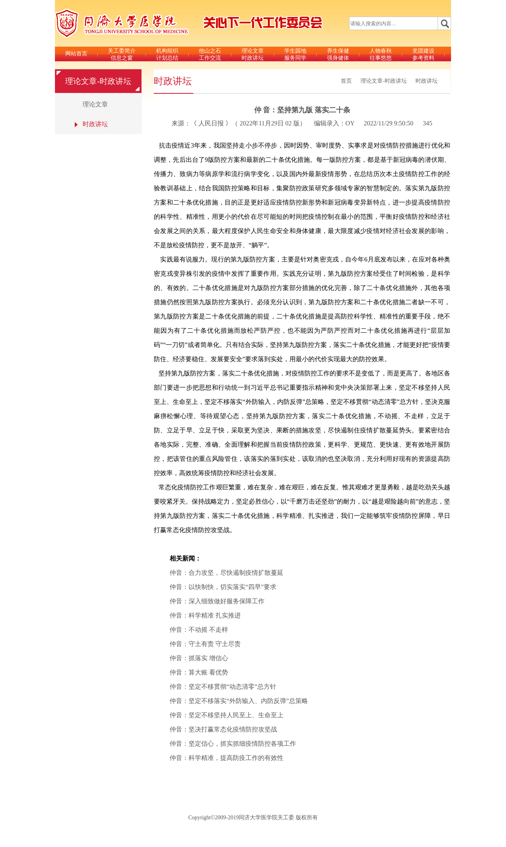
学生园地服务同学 (295, 54)
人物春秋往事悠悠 (381, 54)
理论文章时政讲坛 (253, 54)
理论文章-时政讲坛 (384, 81)
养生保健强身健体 (338, 54)
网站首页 (76, 54)
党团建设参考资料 (423, 54)
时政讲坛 (426, 81)
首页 (346, 81)
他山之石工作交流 (210, 54)
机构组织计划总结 (167, 54)
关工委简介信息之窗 (122, 54)
